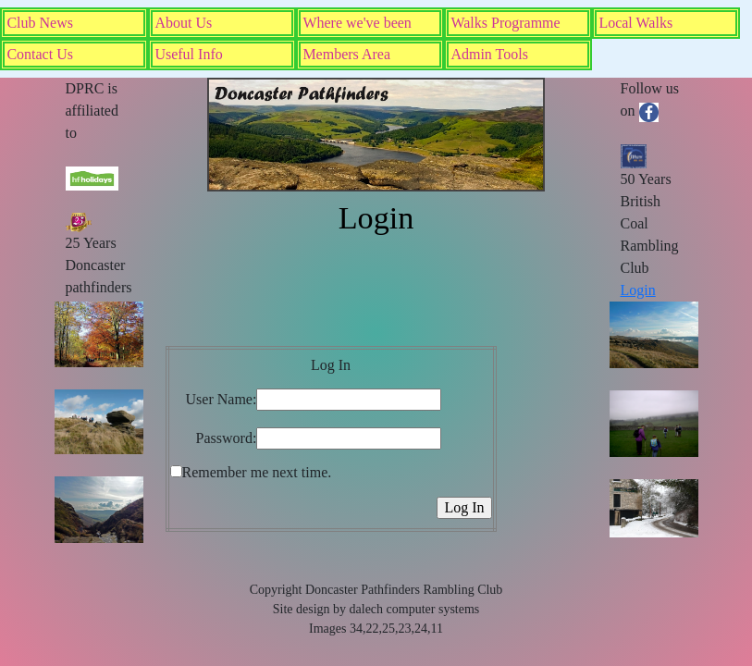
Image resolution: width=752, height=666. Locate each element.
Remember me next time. (257, 472)
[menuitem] (74, 23)
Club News (39, 23)
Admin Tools (488, 54)
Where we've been (356, 23)
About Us (183, 23)
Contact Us (39, 54)
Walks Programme (505, 23)
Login (638, 290)
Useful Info (188, 54)
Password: (226, 438)
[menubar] (376, 38)
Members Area (346, 54)
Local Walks (635, 23)
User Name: (221, 399)
